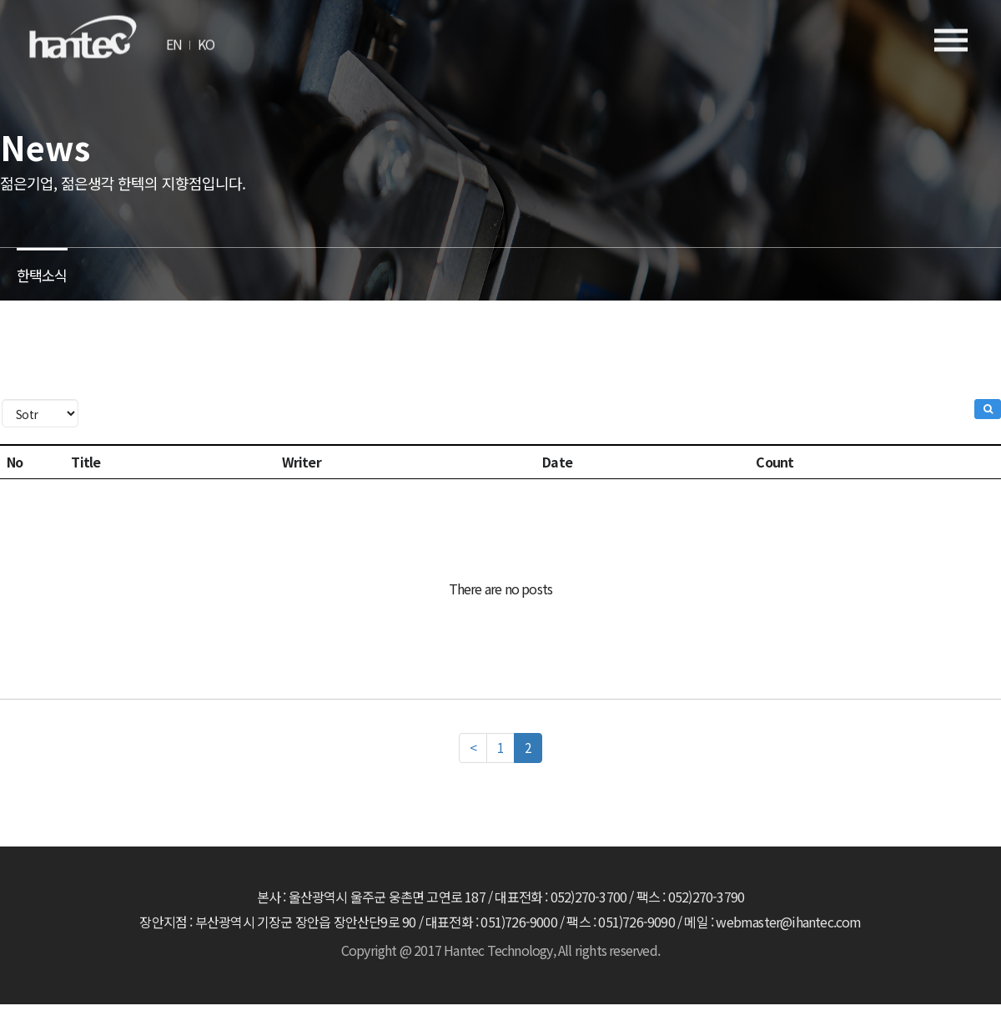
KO (206, 38)
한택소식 (43, 271)
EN (174, 38)
